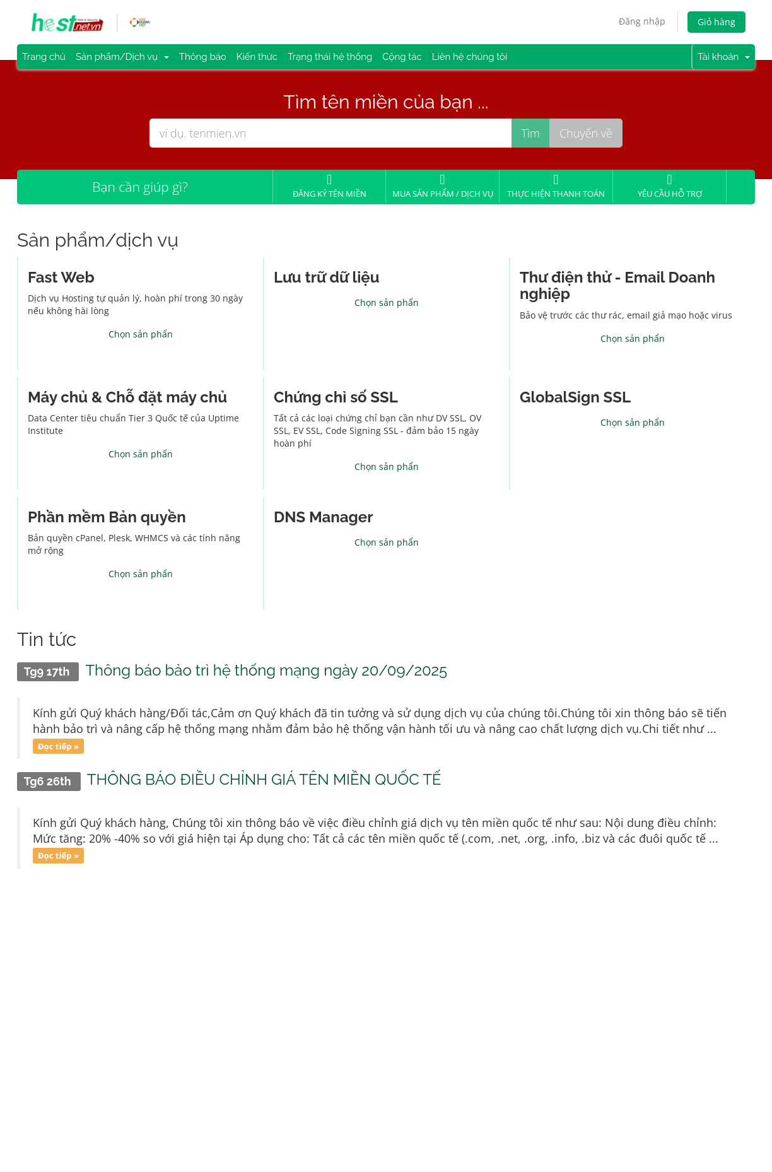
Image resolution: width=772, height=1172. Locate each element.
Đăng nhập (642, 21)
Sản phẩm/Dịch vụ (122, 56)
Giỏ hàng (716, 22)
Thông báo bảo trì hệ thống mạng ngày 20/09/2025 (266, 670)
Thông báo (202, 56)
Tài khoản (724, 56)
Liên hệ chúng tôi (470, 56)
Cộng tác (402, 56)
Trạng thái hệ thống (330, 56)
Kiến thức (257, 56)
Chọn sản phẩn (140, 334)
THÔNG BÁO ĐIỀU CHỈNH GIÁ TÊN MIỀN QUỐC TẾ (264, 779)
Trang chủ (44, 56)
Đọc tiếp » (58, 745)
